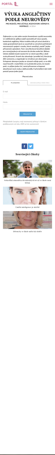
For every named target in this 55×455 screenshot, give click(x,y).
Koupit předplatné (27, 132)
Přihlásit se (27, 114)
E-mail (5, 92)
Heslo (5, 102)
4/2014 (33, 26)
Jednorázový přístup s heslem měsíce (39, 82)
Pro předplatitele (15, 82)
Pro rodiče (11, 24)
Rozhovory (34, 24)
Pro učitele (22, 24)
